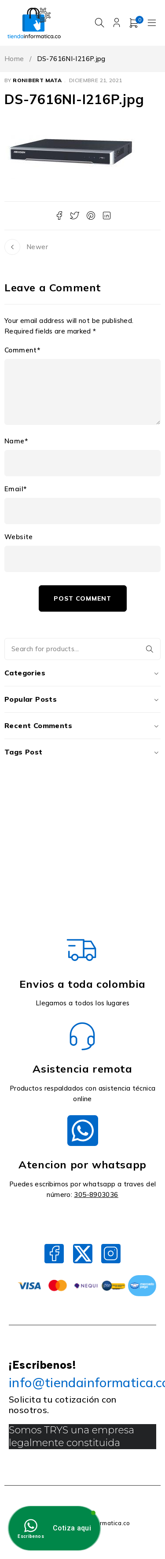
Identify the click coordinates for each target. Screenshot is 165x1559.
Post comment (82, 598)
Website (18, 537)
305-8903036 (96, 1194)
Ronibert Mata (37, 80)
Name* (16, 441)
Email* (15, 489)
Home (14, 58)
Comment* (22, 350)
